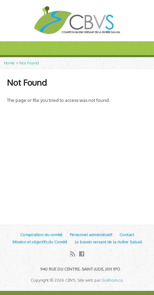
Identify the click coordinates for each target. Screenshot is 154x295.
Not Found (29, 62)
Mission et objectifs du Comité (39, 241)
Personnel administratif (91, 234)
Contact (126, 234)
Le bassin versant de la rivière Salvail (108, 241)
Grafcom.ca (112, 280)
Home (9, 62)
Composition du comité (41, 234)
